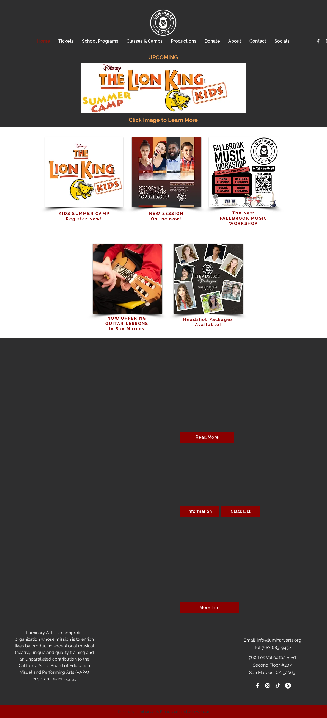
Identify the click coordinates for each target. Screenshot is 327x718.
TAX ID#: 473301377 (64, 679)
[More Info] (209, 607)
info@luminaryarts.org (279, 640)
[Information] (199, 511)
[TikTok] (278, 686)
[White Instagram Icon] (268, 686)
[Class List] (240, 511)
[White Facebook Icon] (318, 41)
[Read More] (207, 437)
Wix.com (203, 711)
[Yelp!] (288, 686)
